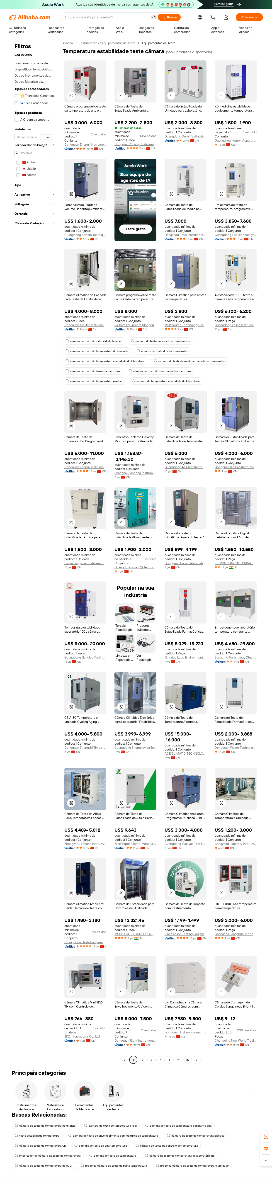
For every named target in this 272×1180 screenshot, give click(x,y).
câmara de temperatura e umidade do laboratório (166, 381)
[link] (266, 1137)
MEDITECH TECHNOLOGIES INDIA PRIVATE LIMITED (135, 934)
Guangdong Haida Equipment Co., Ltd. (85, 942)
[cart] (213, 18)
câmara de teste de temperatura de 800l (43, 1166)
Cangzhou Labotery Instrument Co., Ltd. (236, 844)
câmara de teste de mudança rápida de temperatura (190, 361)
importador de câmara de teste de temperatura (48, 1156)
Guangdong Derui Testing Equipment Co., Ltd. (185, 136)
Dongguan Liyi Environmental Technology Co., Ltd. (185, 1032)
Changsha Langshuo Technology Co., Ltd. (236, 934)
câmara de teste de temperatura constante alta (178, 1126)
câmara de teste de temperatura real (110, 1126)
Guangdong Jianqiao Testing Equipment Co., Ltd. (85, 657)
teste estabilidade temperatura (37, 1136)
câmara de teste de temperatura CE (40, 1146)
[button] (71, 96)
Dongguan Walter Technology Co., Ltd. (236, 747)
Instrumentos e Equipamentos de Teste (107, 43)
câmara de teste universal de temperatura (160, 341)
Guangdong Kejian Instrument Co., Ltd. (236, 325)
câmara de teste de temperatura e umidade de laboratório (105, 361)
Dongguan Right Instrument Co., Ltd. (135, 1040)
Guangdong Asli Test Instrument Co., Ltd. (185, 467)
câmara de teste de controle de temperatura (160, 371)
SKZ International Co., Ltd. (82, 1036)
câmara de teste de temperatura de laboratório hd (179, 1156)
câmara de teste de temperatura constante (45, 1126)
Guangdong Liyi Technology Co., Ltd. (236, 235)
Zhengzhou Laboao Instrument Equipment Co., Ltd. (85, 844)
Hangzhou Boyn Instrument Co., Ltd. (185, 235)
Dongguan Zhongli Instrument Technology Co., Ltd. (85, 144)
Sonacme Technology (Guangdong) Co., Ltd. (236, 657)
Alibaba (68, 43)
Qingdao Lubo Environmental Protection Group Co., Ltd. (185, 657)
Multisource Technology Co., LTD (185, 325)
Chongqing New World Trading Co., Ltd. (236, 1040)
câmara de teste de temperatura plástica (94, 381)
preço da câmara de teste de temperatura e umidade (192, 1166)
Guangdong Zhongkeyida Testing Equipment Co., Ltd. (135, 747)
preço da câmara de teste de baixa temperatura (114, 1166)
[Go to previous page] (124, 1060)
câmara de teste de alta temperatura (163, 351)
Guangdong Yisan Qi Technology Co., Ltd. (135, 567)
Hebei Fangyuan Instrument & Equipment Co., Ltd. (85, 563)
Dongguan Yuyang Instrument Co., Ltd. (135, 144)
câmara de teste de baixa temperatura (93, 371)
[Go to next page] (197, 1060)
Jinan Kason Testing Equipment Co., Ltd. (185, 934)
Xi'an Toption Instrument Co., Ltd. (135, 844)
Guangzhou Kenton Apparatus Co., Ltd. (236, 140)
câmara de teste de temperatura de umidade (97, 351)
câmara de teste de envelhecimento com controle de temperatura (113, 1136)
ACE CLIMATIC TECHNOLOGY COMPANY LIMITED (185, 753)
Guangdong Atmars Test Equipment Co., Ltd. (85, 235)
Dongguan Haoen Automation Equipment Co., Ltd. (185, 563)
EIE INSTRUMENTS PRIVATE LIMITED (236, 563)
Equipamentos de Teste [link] (158, 43)
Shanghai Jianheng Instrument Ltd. (135, 473)
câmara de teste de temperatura (112, 1156)
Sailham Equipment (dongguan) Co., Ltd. (135, 325)
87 (187, 1059)
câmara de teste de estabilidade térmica (94, 341)
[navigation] (34, 552)
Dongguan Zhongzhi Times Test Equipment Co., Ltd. (85, 747)
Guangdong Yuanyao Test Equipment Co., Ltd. (185, 844)
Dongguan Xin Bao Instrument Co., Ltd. (85, 325)
